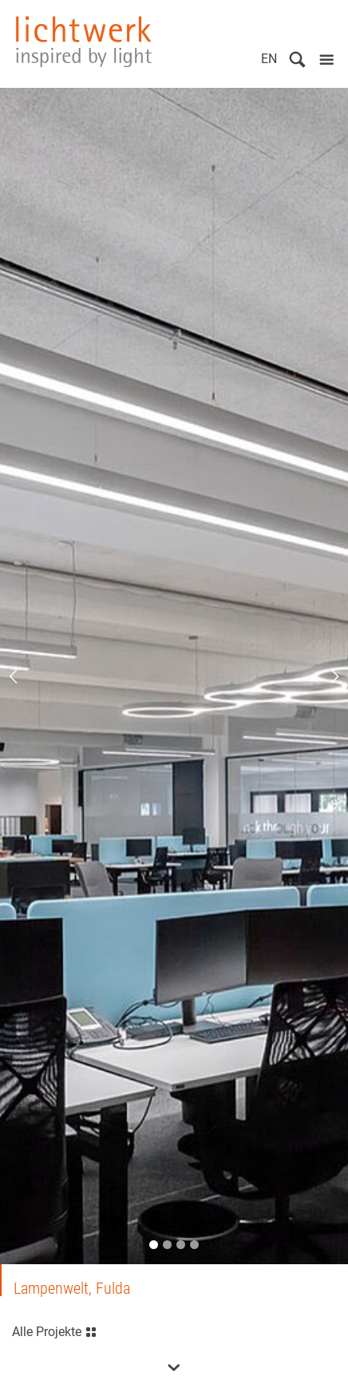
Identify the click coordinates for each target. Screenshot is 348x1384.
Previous (24, 676)
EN (269, 58)
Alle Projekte (54, 1330)
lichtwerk (84, 41)
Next (324, 676)
